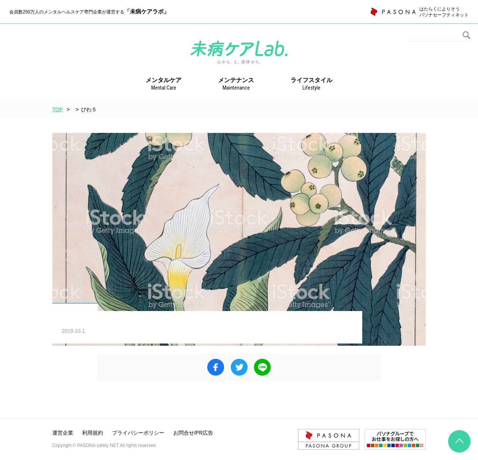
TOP (57, 109)
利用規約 (92, 433)
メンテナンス (236, 84)
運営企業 (62, 433)
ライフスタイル (311, 84)
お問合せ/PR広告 (193, 433)
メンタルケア (163, 84)
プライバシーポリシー (138, 433)
